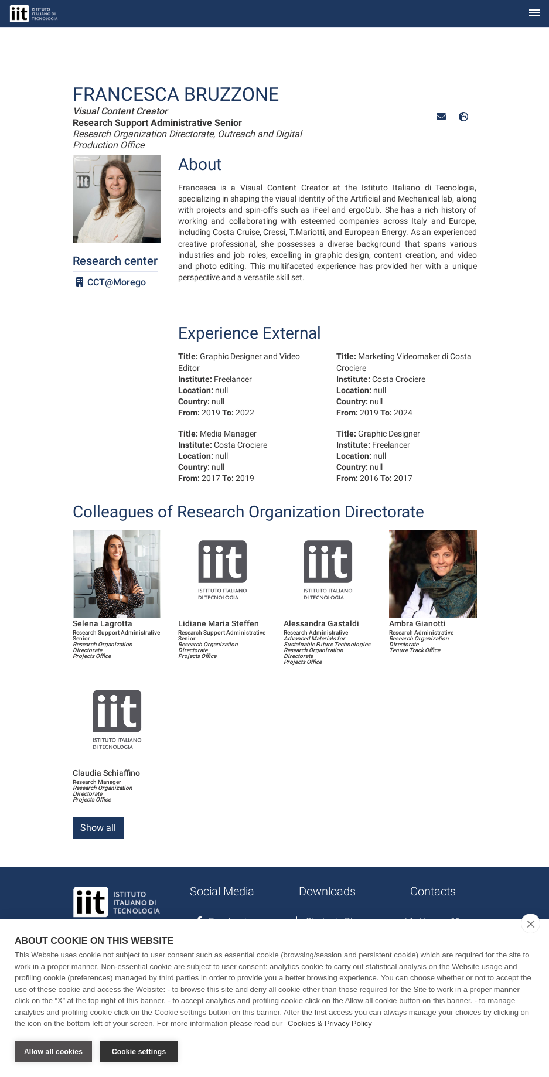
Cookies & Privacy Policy (330, 1023)
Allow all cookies (53, 1052)
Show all (98, 827)
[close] (530, 923)
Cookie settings (139, 1052)
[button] (441, 116)
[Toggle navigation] (534, 14)
